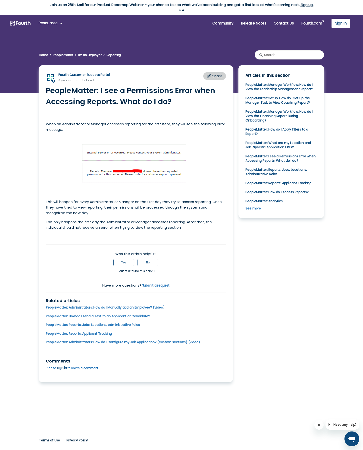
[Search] (289, 54)
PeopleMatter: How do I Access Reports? (276, 192)
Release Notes (253, 23)
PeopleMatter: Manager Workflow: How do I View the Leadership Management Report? (279, 86)
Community (222, 23)
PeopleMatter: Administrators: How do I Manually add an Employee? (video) (105, 307)
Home (43, 55)
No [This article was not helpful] (148, 262)
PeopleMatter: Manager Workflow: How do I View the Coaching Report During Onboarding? (279, 116)
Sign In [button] (341, 23)
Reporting (113, 55)
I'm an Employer (90, 55)
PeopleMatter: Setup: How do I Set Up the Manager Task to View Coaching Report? (277, 100)
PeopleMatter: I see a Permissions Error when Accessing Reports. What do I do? (280, 158)
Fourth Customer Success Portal (84, 74)
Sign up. (306, 4)
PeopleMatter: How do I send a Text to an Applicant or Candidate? (98, 316)
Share (214, 76)
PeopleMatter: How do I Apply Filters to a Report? (276, 131)
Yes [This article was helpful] (123, 262)
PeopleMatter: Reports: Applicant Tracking (79, 333)
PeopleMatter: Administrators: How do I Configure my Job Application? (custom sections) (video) (123, 342)
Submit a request (156, 285)
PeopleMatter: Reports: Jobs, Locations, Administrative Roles (93, 324)
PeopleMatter (63, 55)
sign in (62, 368)
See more (253, 208)
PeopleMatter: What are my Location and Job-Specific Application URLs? (278, 145)
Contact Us (284, 23)
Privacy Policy (77, 440)
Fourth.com (311, 23)
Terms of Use (49, 440)
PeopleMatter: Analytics (263, 201)
